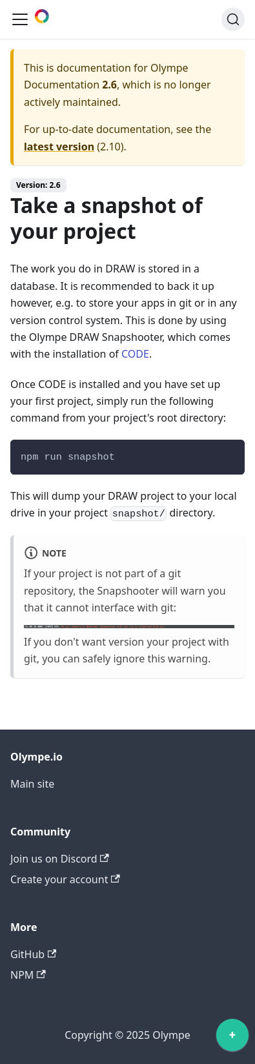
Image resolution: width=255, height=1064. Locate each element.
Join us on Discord (59, 859)
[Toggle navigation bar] (20, 19)
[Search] (233, 19)
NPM (28, 975)
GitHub (33, 954)
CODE (135, 354)
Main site (32, 784)
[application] (232, 1038)
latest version (59, 146)
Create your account (65, 879)
